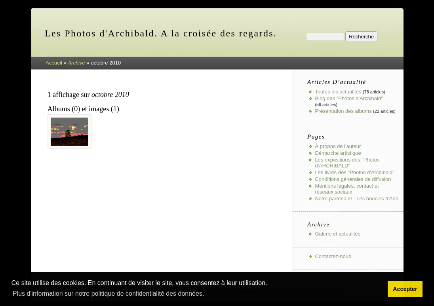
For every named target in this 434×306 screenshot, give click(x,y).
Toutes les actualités (338, 92)
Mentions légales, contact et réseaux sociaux (347, 189)
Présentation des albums (343, 111)
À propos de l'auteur (338, 146)
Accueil (54, 63)
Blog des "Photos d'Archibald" (349, 98)
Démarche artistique (338, 153)
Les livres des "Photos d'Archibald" (354, 172)
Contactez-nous (333, 256)
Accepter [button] (405, 289)
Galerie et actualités (337, 234)
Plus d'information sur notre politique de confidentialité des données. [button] (108, 293)
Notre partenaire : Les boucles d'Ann (356, 198)
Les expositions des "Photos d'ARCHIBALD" (347, 163)
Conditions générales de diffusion (353, 179)
